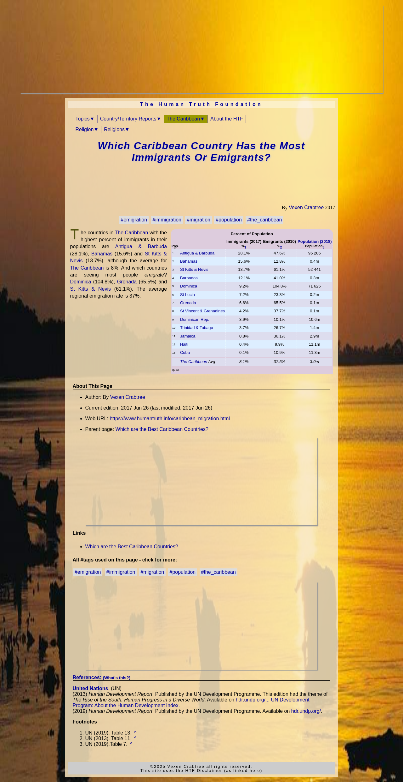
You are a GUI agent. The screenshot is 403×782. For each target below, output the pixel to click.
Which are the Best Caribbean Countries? (162, 429)
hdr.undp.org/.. (252, 699)
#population (229, 219)
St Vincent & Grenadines (202, 311)
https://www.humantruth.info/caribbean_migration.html (170, 418)
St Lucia (187, 294)
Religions (114, 129)
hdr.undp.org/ (306, 711)
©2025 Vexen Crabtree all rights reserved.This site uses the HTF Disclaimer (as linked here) (201, 768)
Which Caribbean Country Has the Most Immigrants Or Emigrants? (201, 151)
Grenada (188, 302)
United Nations (90, 688)
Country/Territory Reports (128, 118)
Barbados (189, 278)
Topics (83, 118)
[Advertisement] (201, 49)
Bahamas (188, 261)
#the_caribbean (264, 219)
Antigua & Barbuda (197, 253)
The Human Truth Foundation (201, 104)
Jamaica (187, 336)
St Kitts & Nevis (194, 269)
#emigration (134, 219)
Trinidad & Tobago (196, 327)
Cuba (185, 352)
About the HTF (226, 118)
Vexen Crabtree (306, 207)
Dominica (188, 286)
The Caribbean (183, 118)
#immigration (166, 219)
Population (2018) (315, 241)
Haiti (184, 344)
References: (102, 677)
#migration (198, 219)
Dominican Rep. (194, 319)
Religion (85, 129)
